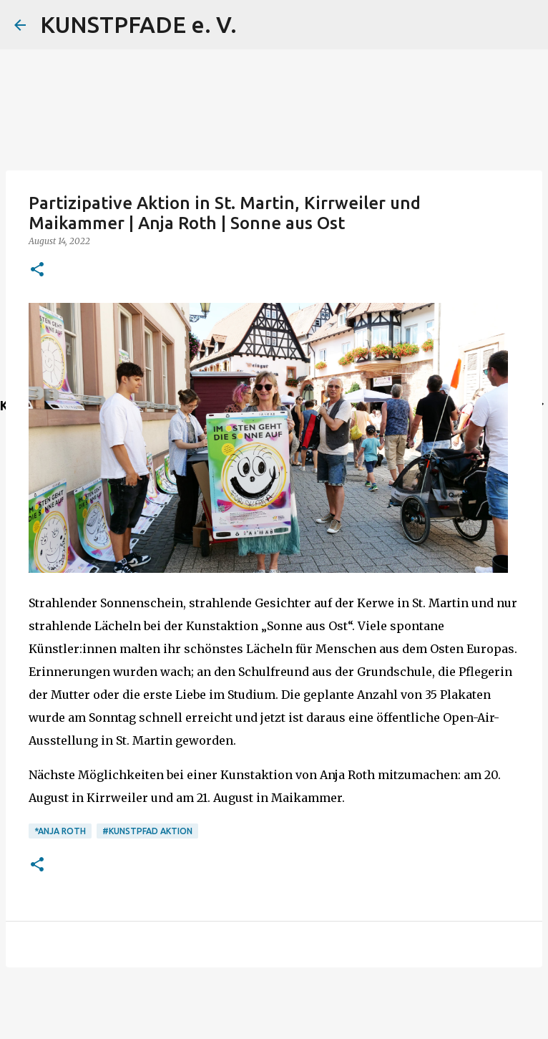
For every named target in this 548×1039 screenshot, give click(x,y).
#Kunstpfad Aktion (147, 831)
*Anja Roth (60, 831)
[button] (37, 270)
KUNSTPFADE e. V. (138, 24)
